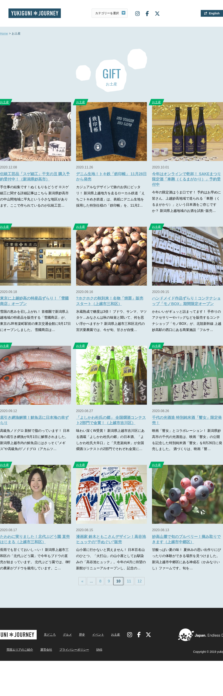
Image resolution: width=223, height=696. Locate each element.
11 (129, 581)
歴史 (82, 634)
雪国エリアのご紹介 (19, 649)
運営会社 (46, 649)
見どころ (50, 634)
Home (4, 33)
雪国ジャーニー (34, 13)
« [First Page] (82, 581)
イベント (98, 634)
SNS (99, 649)
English (214, 13)
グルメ (67, 634)
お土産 (80, 102)
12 (140, 581)
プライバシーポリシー (74, 649)
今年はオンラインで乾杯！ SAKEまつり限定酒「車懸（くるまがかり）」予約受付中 (186, 179)
